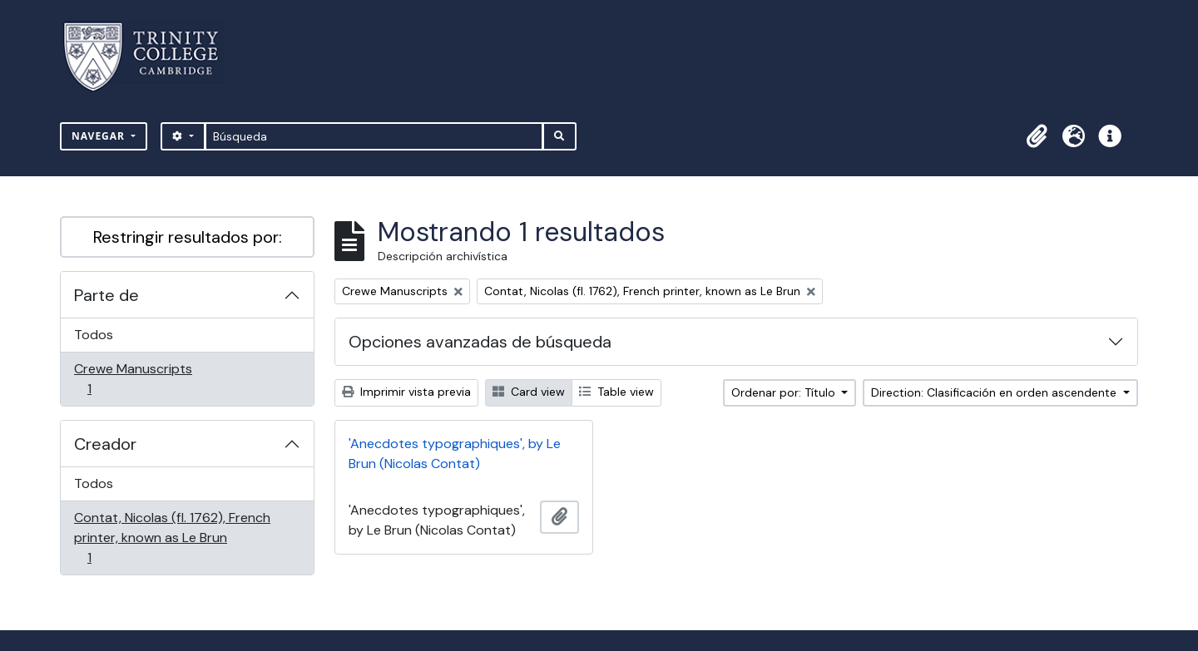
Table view (616, 391)
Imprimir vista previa (406, 391)
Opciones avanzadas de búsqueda (480, 342)
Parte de (106, 295)
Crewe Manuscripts (132, 378)
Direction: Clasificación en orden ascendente (995, 392)
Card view (529, 391)
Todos (93, 334)
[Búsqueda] (374, 136)
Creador (105, 444)
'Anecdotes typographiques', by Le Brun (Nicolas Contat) (455, 453)
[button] (1036, 136)
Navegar (100, 136)
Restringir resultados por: (187, 237)
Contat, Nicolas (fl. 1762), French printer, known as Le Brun (171, 537)
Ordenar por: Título (785, 392)
